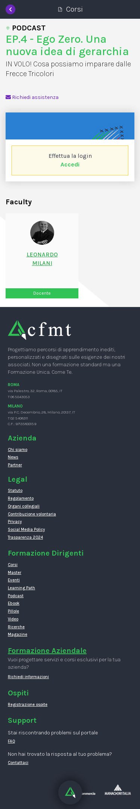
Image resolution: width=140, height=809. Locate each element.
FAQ (11, 741)
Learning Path (21, 588)
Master (14, 572)
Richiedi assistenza (32, 97)
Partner (15, 465)
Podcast (16, 595)
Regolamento (21, 498)
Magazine (17, 634)
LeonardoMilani (42, 259)
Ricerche (16, 627)
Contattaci (18, 762)
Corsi (13, 564)
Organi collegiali (24, 506)
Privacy (15, 521)
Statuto (15, 490)
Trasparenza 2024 (25, 537)
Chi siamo (17, 449)
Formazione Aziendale (47, 650)
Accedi (70, 164)
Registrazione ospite (27, 704)
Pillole (13, 611)
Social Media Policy (26, 529)
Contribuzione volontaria (32, 514)
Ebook (13, 603)
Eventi (14, 580)
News (13, 457)
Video (13, 619)
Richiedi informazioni (28, 676)
